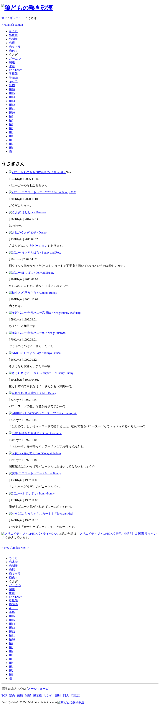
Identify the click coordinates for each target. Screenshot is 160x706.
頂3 (11, 139)
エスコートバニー (35, 473)
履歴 (58, 695)
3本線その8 (37, 172)
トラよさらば (35, 352)
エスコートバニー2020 (42, 192)
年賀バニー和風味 (45, 312)
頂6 (11, 128)
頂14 (12, 97)
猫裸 (12, 42)
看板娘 (13, 73)
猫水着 (13, 35)
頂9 (11, 116)
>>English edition (12, 24)
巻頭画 (13, 77)
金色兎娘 (32, 393)
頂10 (12, 112)
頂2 (11, 143)
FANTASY (15, 70)
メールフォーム (38, 688)
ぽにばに (31, 272)
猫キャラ (15, 46)
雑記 (28, 695)
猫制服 (13, 39)
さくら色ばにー (41, 373)
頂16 (12, 89)
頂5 (11, 132)
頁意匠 (75, 695)
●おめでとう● (35, 453)
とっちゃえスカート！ (41, 513)
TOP (4, 18)
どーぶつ (15, 58)
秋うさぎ (33, 292)
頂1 (11, 147)
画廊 (20, 695)
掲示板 (37, 695)
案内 (12, 695)
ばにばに (32, 493)
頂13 (12, 100)
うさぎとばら (35, 252)
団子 (28, 232)
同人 (66, 695)
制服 (12, 62)
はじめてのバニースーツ (43, 413)
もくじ (13, 31)
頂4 (11, 136)
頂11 (12, 108)
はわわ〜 (27, 212)
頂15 (12, 93)
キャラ (13, 81)
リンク (48, 695)
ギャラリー (17, 18)
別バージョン (38, 245)
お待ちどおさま (35, 433)
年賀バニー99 (37, 332)
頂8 (11, 120)
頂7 (11, 124)
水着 (12, 66)
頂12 (12, 104)
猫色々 (13, 50)
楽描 (12, 85)
